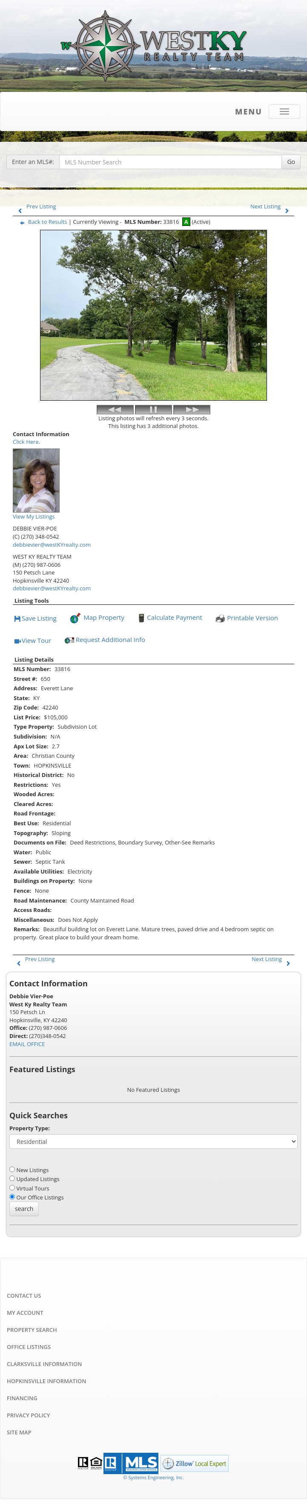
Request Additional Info (104, 640)
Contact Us (24, 1295)
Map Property (96, 618)
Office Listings (29, 1347)
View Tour (33, 641)
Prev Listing (35, 206)
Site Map (19, 1432)
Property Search (32, 1330)
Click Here (26, 442)
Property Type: (29, 1128)
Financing (22, 1398)
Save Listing (35, 619)
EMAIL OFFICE (27, 1044)
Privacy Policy (28, 1415)
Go (291, 162)
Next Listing (271, 206)
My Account (25, 1312)
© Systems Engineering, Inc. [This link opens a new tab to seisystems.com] (153, 1477)
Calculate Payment (169, 618)
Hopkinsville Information (46, 1381)
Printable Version (246, 618)
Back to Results (41, 222)
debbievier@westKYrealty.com (52, 544)
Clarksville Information (44, 1364)
